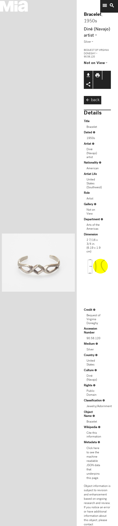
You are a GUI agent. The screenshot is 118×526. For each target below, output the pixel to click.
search (111, 5)
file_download (88, 75)
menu (104, 5)
